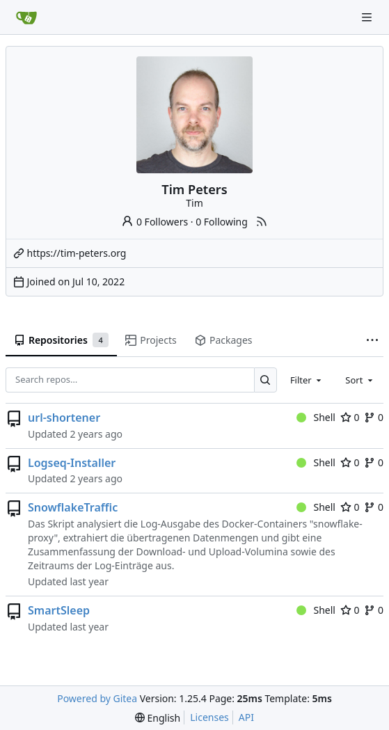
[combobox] (307, 380)
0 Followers (154, 221)
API (246, 717)
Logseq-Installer (72, 463)
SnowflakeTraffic (73, 507)
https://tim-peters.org (77, 253)
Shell (315, 417)
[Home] (26, 17)
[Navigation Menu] (368, 17)
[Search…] (265, 379)
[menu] (157, 717)
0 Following (222, 221)
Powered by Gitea (97, 698)
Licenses (209, 717)
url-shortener (64, 417)
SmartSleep (59, 610)
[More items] (372, 341)
